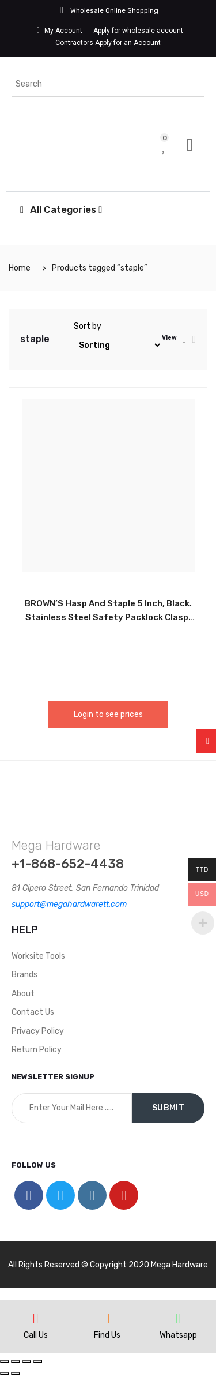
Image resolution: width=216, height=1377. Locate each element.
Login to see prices (108, 714)
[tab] (185, 339)
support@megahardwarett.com (69, 904)
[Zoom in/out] (37, 1361)
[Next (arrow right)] (15, 1373)
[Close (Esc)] (4, 1361)
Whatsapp (178, 1335)
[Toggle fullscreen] (26, 1361)
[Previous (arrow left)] (4, 1373)
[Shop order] (118, 345)
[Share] (15, 1361)
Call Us (36, 1335)
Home (20, 268)
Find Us (107, 1335)
